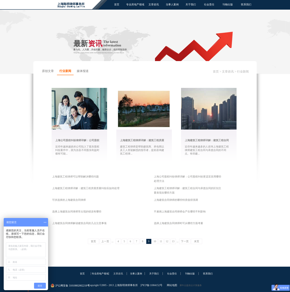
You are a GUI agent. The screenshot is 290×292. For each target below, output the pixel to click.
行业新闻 (243, 71)
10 (155, 241)
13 (173, 241)
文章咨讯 (228, 71)
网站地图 (171, 285)
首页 (116, 4)
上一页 (105, 241)
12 (167, 241)
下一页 (185, 241)
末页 (196, 241)
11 (161, 241)
